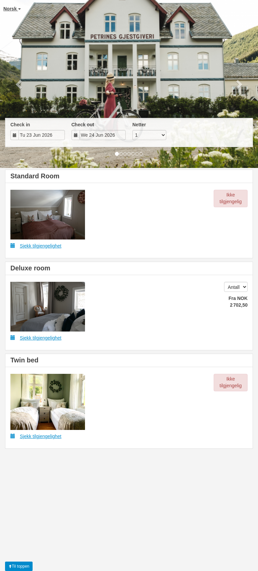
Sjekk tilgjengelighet (35, 246)
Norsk (12, 8)
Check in (20, 124)
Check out (83, 124)
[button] (19, 84)
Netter (139, 124)
